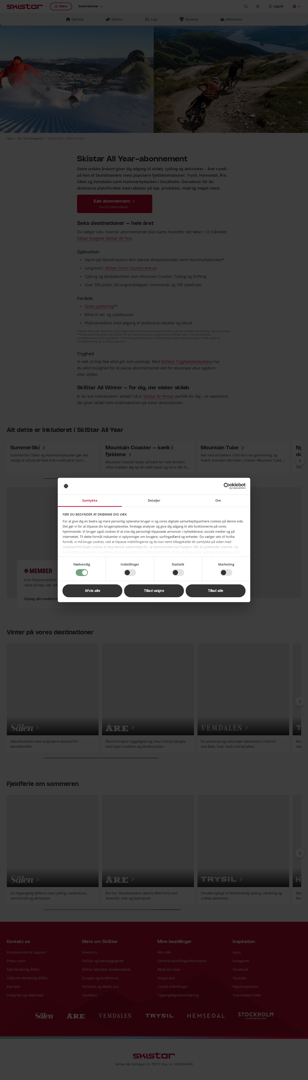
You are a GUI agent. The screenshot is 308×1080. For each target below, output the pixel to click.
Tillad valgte (154, 591)
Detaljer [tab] (154, 500)
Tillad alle (215, 591)
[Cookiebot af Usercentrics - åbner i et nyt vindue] (227, 486)
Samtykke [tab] (90, 500)
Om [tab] (218, 500)
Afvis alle (92, 591)
